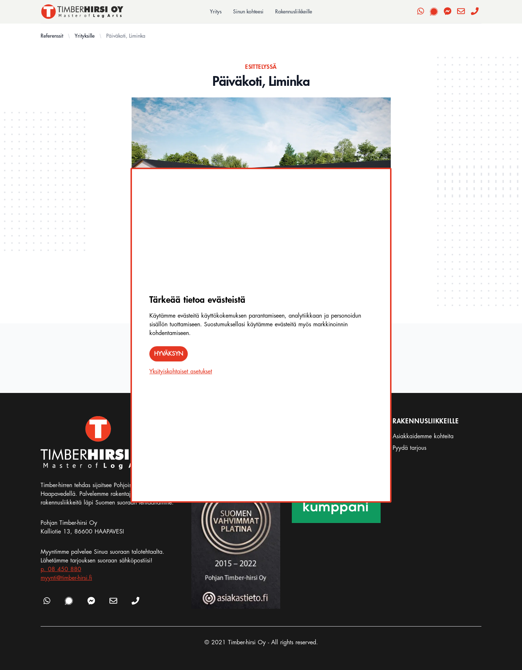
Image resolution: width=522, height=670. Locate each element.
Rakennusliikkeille (293, 11)
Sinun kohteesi (248, 11)
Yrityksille (85, 35)
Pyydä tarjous (409, 448)
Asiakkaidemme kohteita (423, 436)
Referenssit (52, 35)
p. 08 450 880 (61, 569)
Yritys (215, 11)
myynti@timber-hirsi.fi (66, 578)
